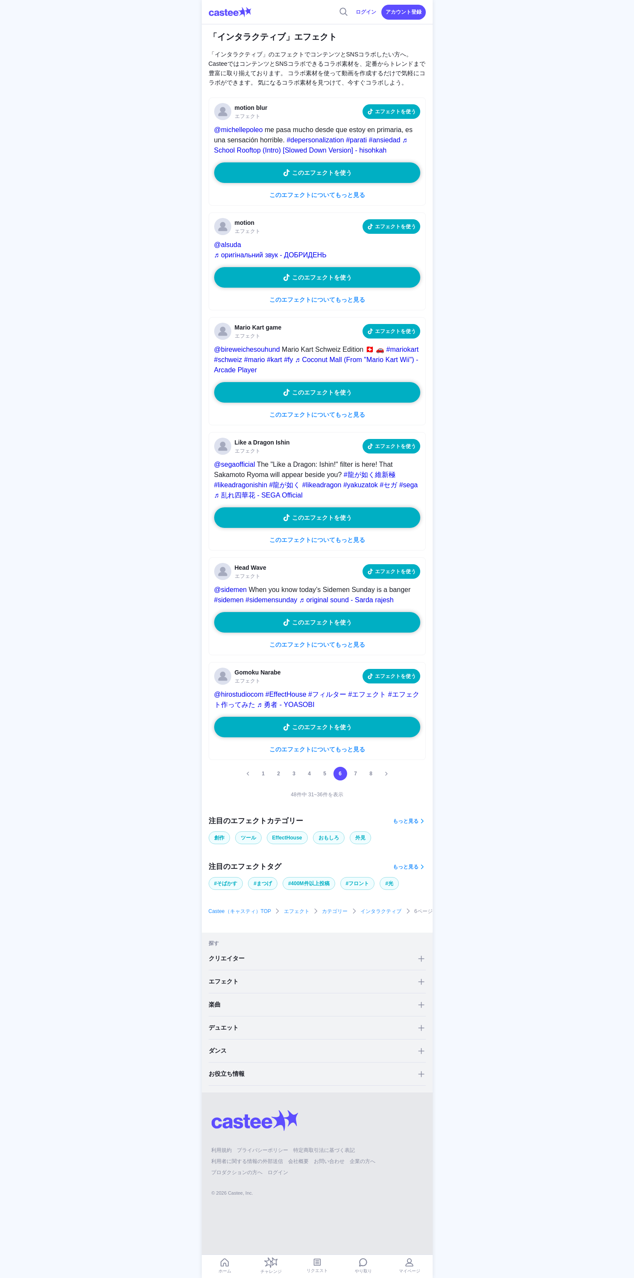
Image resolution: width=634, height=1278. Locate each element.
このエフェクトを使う (322, 172)
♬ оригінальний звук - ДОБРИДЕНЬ (270, 255)
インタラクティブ (380, 911)
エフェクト (297, 911)
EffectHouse (287, 838)
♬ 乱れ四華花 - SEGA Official (258, 495)
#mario (254, 359)
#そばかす (226, 883)
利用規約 (221, 1150)
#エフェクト (367, 694)
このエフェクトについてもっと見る (317, 194)
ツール (248, 838)
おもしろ (328, 838)
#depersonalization (315, 140)
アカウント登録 (404, 12)
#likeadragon (322, 485)
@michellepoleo (238, 129)
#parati (356, 140)
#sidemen (229, 600)
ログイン (366, 12)
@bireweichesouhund (247, 349)
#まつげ (263, 883)
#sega (408, 485)
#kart (274, 359)
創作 (219, 838)
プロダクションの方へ (236, 1172)
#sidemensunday (271, 600)
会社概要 (298, 1161)
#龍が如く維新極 (369, 474)
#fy (288, 359)
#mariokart (402, 349)
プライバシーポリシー (262, 1150)
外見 (360, 838)
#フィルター (327, 694)
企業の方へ (362, 1161)
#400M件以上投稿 (309, 883)
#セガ (388, 485)
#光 (389, 883)
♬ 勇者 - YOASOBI (286, 704)
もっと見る (406, 821)
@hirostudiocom (239, 694)
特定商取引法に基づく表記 (324, 1150)
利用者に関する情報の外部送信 (247, 1161)
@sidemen (230, 589)
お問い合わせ (329, 1161)
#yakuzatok (360, 485)
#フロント (357, 883)
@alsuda (227, 244)
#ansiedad (385, 140)
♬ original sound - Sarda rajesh (346, 600)
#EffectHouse (286, 694)
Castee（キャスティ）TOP (240, 911)
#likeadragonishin (241, 485)
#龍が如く (284, 485)
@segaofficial (234, 464)
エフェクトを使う (395, 112)
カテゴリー (335, 911)
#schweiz (228, 359)
